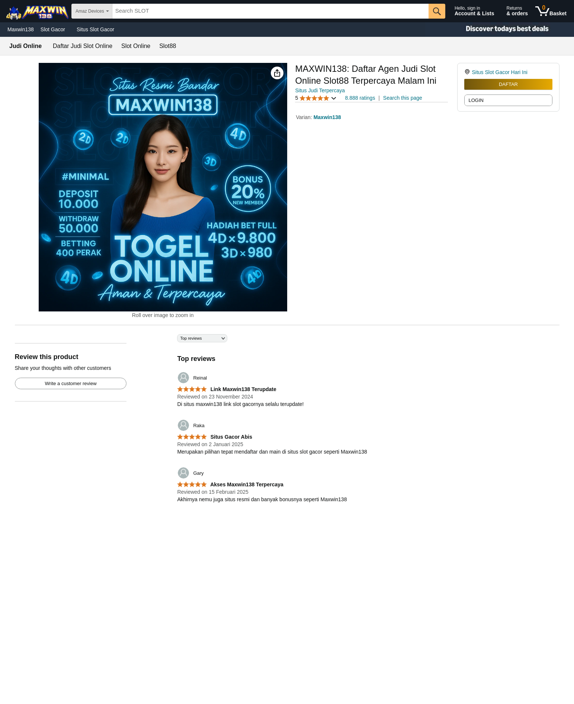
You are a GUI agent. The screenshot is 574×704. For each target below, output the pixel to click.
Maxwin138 (20, 29)
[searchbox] (270, 11)
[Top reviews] (287, 423)
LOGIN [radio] (476, 100)
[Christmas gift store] (499, 29)
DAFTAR (508, 84)
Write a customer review (70, 383)
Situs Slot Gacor (95, 29)
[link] (468, 72)
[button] (277, 73)
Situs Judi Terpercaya (320, 90)
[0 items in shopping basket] (551, 11)
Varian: (304, 117)
